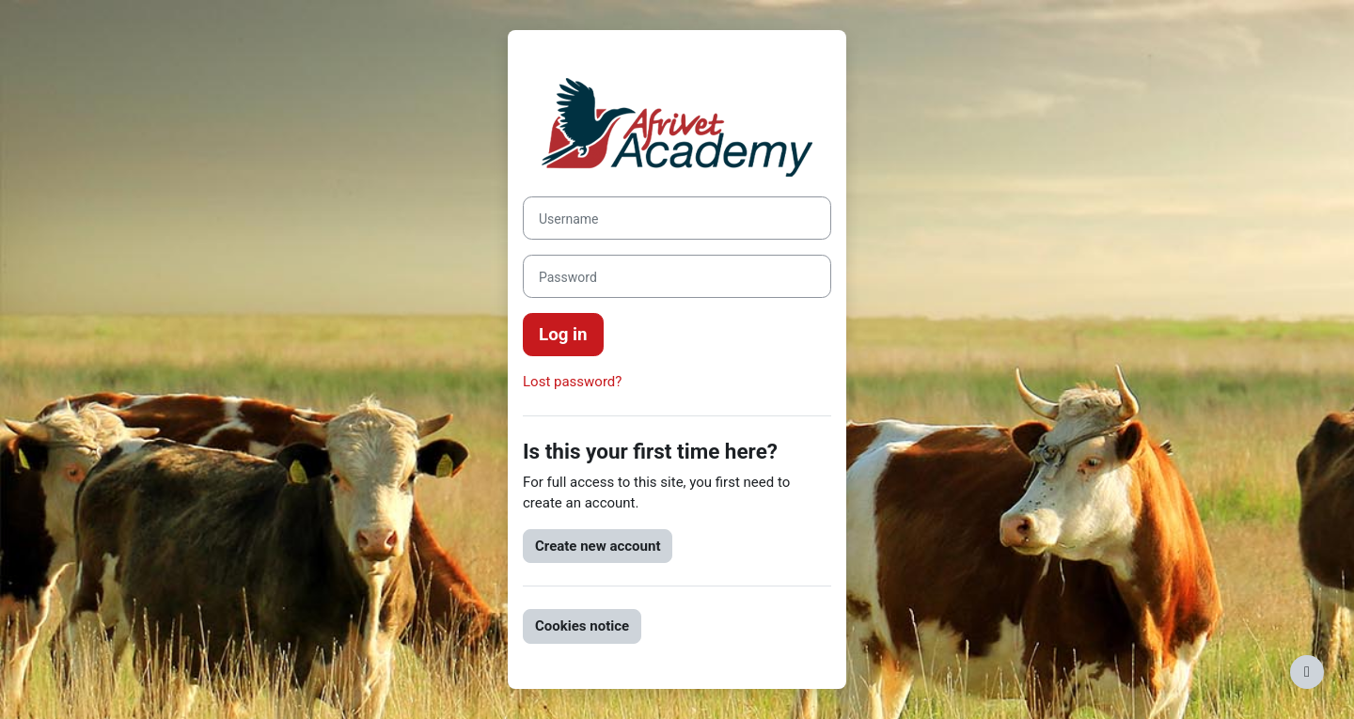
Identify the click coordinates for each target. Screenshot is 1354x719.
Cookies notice (582, 625)
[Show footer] (1307, 672)
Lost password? (572, 381)
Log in (563, 334)
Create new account (597, 546)
